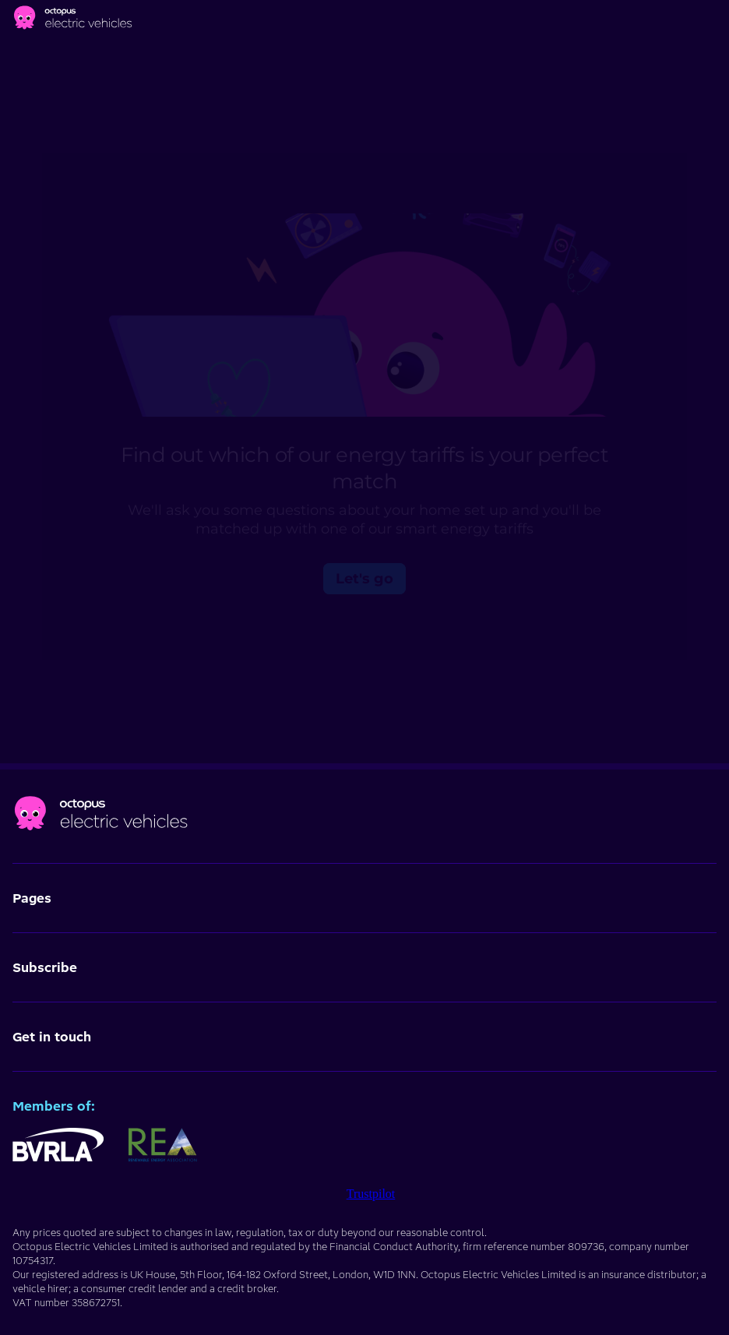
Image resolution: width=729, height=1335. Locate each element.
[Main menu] (713, 20)
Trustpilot (371, 1193)
